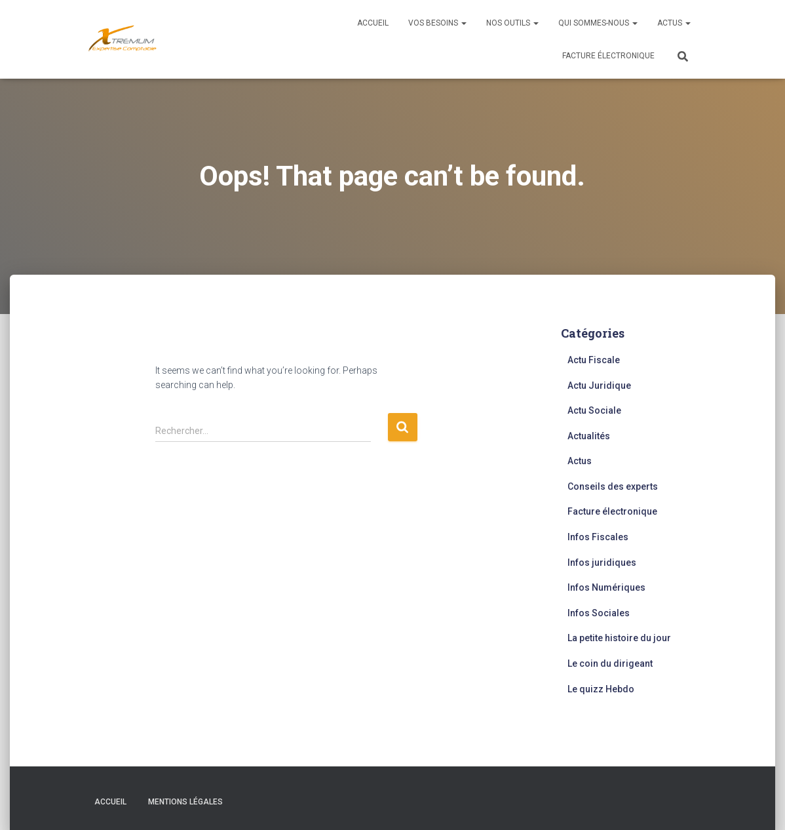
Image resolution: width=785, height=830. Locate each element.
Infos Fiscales (597, 537)
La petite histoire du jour (619, 638)
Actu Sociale (594, 410)
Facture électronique (608, 55)
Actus (674, 23)
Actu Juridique (599, 385)
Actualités (588, 436)
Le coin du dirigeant (610, 663)
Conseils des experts (612, 486)
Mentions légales (185, 801)
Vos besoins (437, 23)
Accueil (373, 23)
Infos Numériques (606, 587)
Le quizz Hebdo (600, 689)
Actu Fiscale (593, 360)
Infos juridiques (601, 562)
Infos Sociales (598, 613)
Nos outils (512, 23)
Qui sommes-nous (598, 23)
